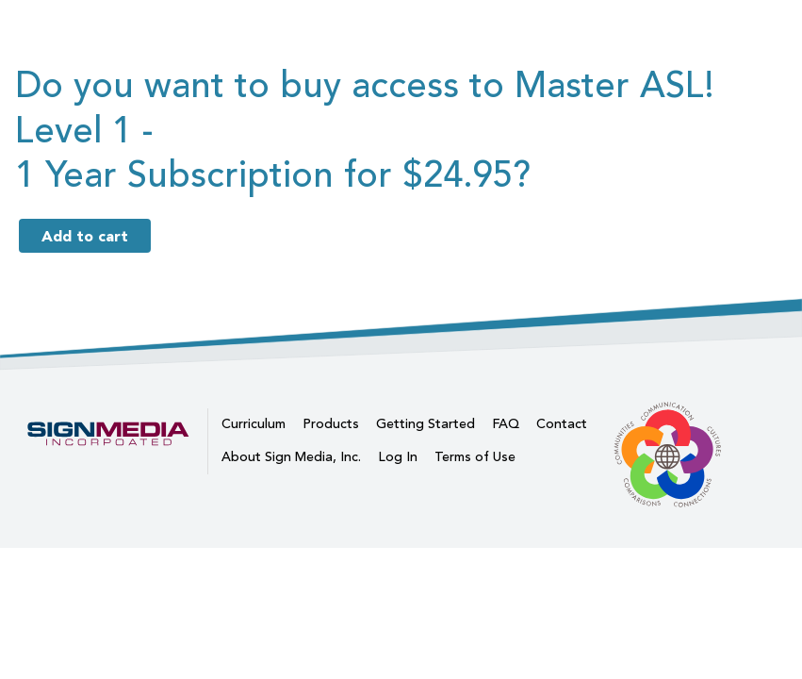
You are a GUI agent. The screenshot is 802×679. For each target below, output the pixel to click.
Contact (561, 424)
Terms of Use (475, 457)
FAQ (505, 424)
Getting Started (425, 424)
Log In (397, 457)
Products (331, 424)
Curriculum (253, 424)
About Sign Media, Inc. (291, 457)
